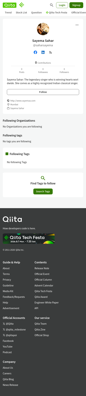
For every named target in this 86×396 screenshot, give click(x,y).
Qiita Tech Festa (56, 12)
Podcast (7, 352)
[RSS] (50, 52)
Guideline (8, 285)
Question (36, 12)
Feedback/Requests (14, 296)
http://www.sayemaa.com (22, 100)
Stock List (21, 12)
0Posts (21, 70)
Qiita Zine (40, 329)
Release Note (42, 268)
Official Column (43, 279)
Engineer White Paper (47, 302)
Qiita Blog (8, 379)
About (6, 268)
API (36, 308)
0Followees (43, 70)
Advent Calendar (44, 285)
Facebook (8, 341)
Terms (6, 274)
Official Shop (42, 335)
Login (62, 5)
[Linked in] (43, 52)
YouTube (7, 346)
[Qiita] (9, 5)
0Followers (64, 70)
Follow (43, 92)
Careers (7, 373)
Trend (8, 12)
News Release (10, 385)
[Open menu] (77, 25)
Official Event (42, 274)
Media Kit (8, 291)
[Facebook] (35, 52)
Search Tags (43, 191)
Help (5, 302)
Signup (76, 5)
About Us (8, 367)
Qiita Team (41, 323)
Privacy (7, 279)
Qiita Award (41, 296)
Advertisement (11, 308)
